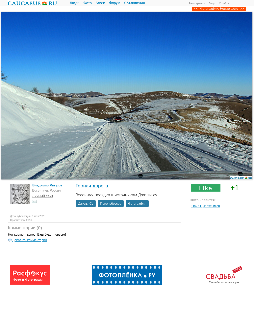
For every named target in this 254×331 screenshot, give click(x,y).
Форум (114, 3)
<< (196, 8)
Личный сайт (42, 196)
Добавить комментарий (29, 240)
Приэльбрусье (110, 203)
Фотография (137, 203)
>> (242, 8)
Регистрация (197, 3)
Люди (74, 3)
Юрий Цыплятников (205, 206)
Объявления (134, 3)
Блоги (100, 3)
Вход (212, 3)
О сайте (224, 3)
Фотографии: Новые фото (219, 8)
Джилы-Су (85, 203)
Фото (87, 3)
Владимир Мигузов (47, 185)
